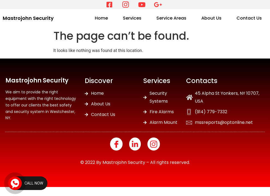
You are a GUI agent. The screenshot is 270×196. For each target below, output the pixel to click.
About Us (211, 18)
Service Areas (171, 18)
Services (132, 18)
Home (101, 18)
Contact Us (249, 18)
